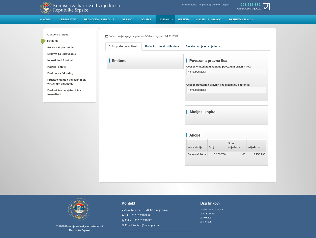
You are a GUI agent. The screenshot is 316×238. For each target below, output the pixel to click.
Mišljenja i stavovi (208, 19)
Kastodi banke (56, 66)
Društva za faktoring (60, 73)
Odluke (146, 19)
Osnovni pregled (58, 34)
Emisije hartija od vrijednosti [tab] (203, 46)
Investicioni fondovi (60, 60)
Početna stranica (189, 4)
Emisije (183, 19)
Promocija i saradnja (99, 19)
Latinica (215, 4)
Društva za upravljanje (61, 53)
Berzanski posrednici (60, 47)
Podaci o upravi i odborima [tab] (162, 46)
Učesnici (164, 19)
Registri (207, 217)
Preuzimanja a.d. (240, 19)
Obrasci (127, 19)
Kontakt (207, 221)
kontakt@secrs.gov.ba (146, 225)
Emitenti (52, 41)
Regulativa (68, 19)
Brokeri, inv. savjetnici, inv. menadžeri (64, 92)
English (225, 4)
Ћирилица (204, 4)
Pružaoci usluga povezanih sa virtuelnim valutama (66, 81)
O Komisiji (46, 19)
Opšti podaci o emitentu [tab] (123, 46)
